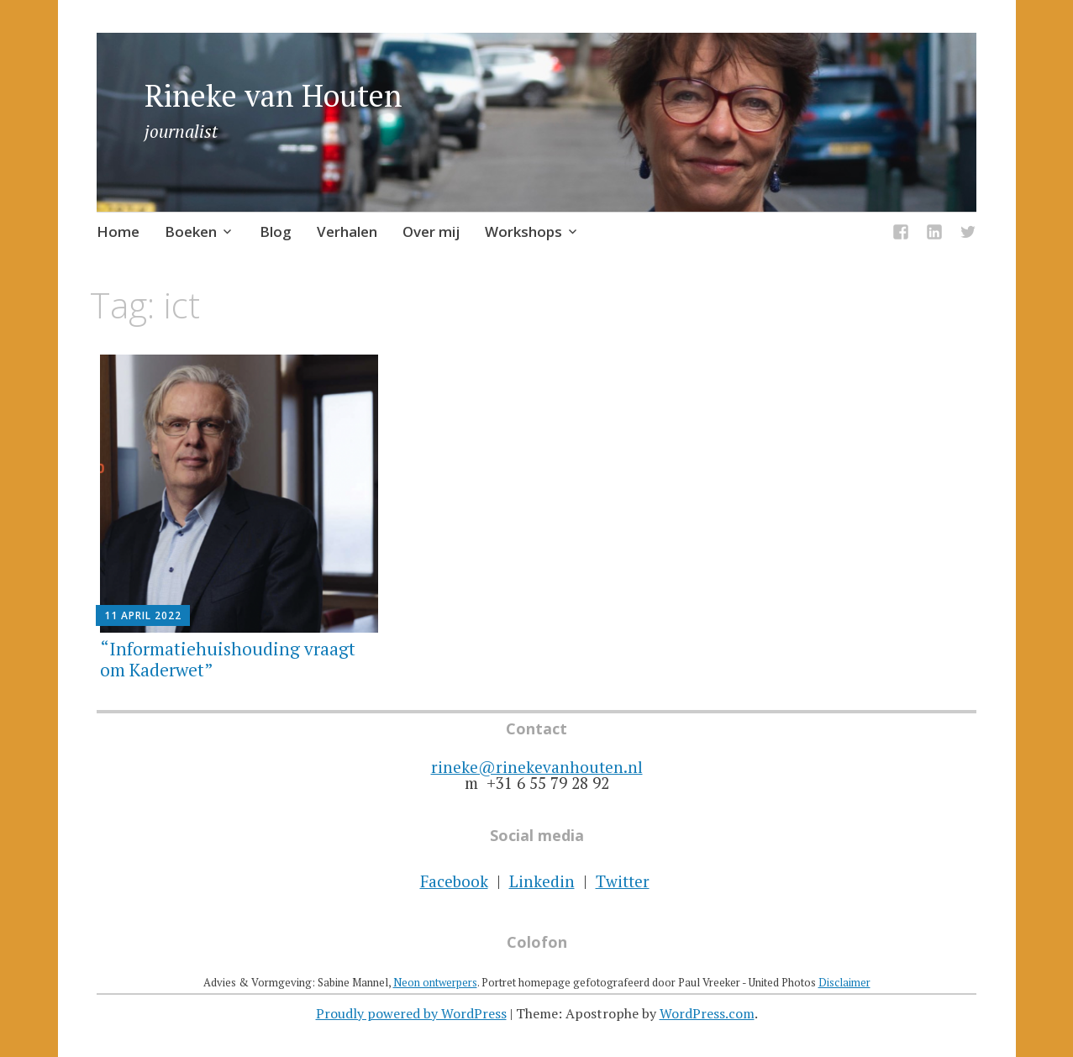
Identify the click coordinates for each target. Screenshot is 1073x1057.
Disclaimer (844, 982)
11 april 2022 (142, 615)
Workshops (523, 231)
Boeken (191, 231)
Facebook (454, 880)
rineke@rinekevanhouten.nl (537, 766)
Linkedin (542, 880)
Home (118, 231)
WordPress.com (707, 1013)
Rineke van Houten (273, 95)
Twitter (623, 880)
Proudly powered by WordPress (411, 1013)
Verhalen (347, 231)
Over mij (431, 231)
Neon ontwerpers (435, 982)
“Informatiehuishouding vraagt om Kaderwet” (227, 659)
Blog (276, 231)
